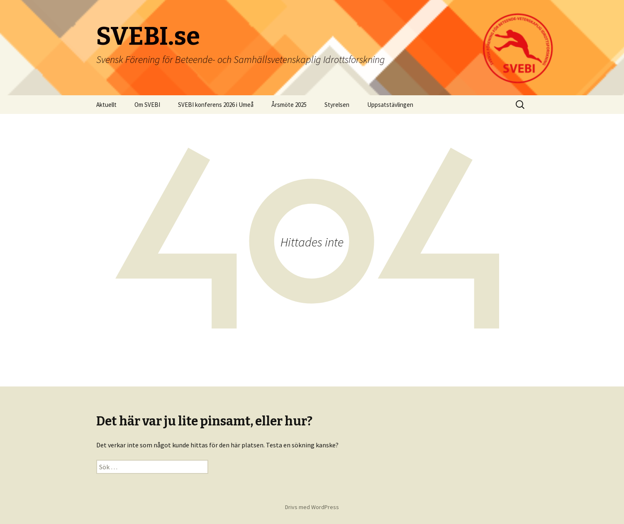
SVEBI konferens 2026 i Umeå (216, 105)
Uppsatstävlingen (390, 105)
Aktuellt (106, 105)
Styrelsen (336, 105)
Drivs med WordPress (312, 507)
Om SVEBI (147, 105)
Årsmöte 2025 (289, 105)
